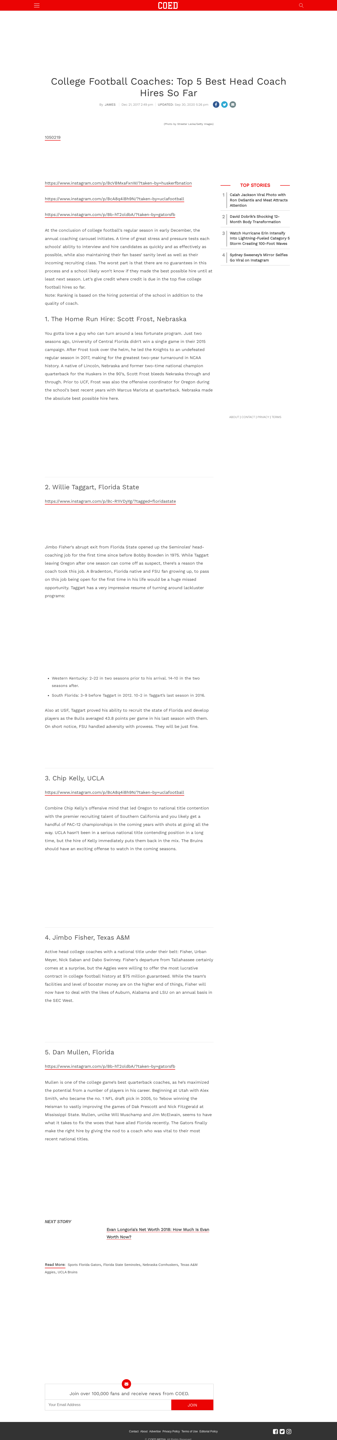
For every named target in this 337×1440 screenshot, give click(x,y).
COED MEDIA (157, 1433)
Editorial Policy (215, 1428)
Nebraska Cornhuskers (160, 1265)
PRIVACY (263, 417)
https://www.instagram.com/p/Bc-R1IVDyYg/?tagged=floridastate (110, 501)
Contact (140, 1428)
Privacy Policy (177, 1428)
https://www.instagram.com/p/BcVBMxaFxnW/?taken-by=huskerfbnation (118, 183)
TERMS (276, 417)
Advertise (161, 1428)
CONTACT (248, 417)
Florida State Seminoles (121, 1265)
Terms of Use (196, 1428)
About (150, 1428)
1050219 (53, 137)
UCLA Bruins (68, 1272)
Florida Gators (90, 1265)
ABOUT (234, 417)
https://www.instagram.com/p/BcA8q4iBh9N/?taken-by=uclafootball (114, 198)
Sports (73, 1265)
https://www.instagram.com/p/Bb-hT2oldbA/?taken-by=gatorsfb (110, 214)
